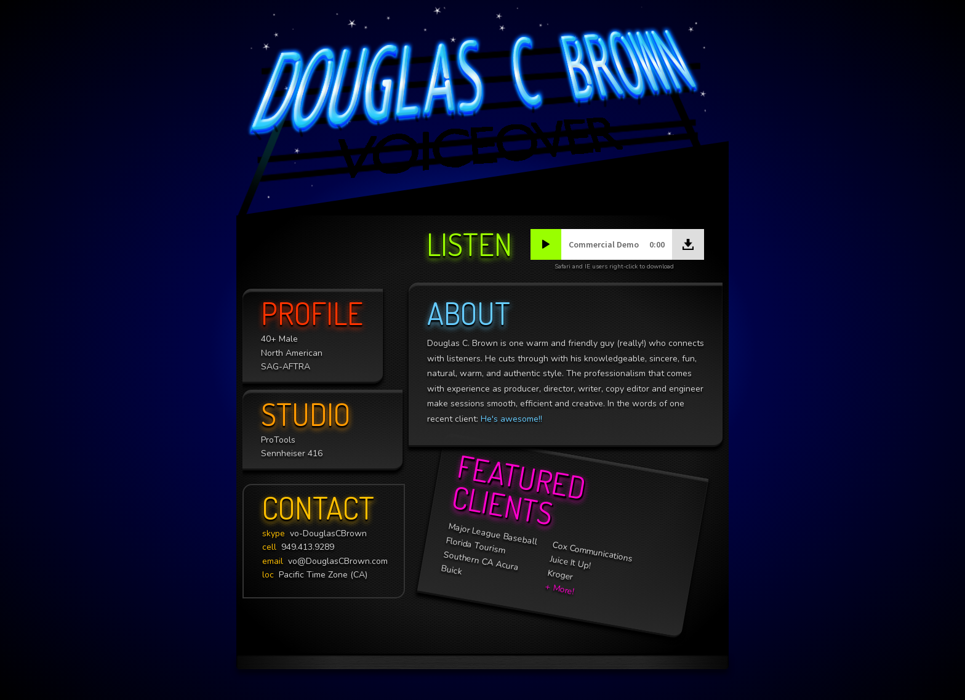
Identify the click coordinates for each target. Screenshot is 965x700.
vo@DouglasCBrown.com (325, 561)
